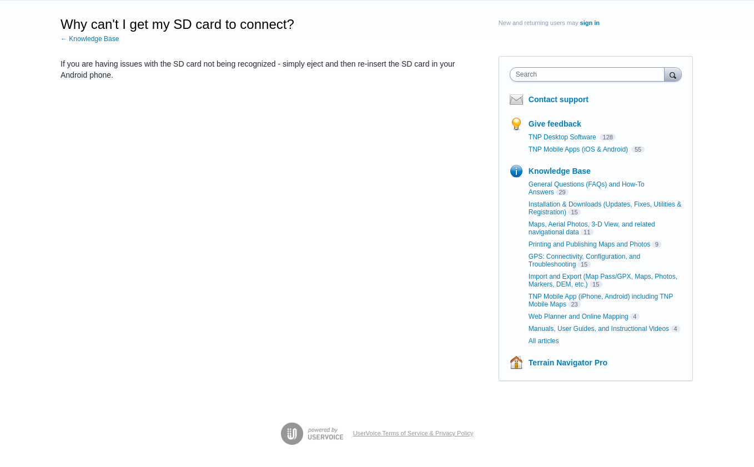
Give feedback (555, 123)
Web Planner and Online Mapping (579, 316)
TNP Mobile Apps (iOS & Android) (579, 149)
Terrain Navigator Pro (568, 362)
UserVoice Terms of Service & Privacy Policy (413, 433)
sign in (590, 22)
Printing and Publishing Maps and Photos (589, 244)
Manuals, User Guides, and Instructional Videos (599, 329)
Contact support (559, 99)
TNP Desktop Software (563, 137)
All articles (544, 341)
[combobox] (590, 74)
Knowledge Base (560, 171)
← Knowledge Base (90, 39)
